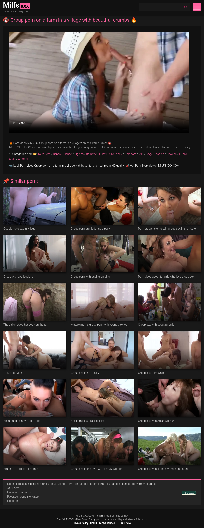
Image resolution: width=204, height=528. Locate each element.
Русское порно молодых (23, 496)
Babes (57, 154)
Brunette (91, 154)
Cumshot (23, 159)
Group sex (115, 154)
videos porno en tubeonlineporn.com (81, 483)
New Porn (44, 154)
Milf (141, 154)
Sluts (12, 159)
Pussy (103, 154)
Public (183, 154)
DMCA (93, 523)
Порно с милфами (19, 492)
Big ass (79, 154)
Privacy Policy (80, 523)
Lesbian (159, 154)
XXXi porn (13, 488)
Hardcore (130, 154)
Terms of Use (106, 523)
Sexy (149, 154)
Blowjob (172, 154)
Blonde (67, 154)
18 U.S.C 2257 (123, 523)
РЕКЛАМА (189, 493)
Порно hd (13, 501)
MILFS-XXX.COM (85, 515)
